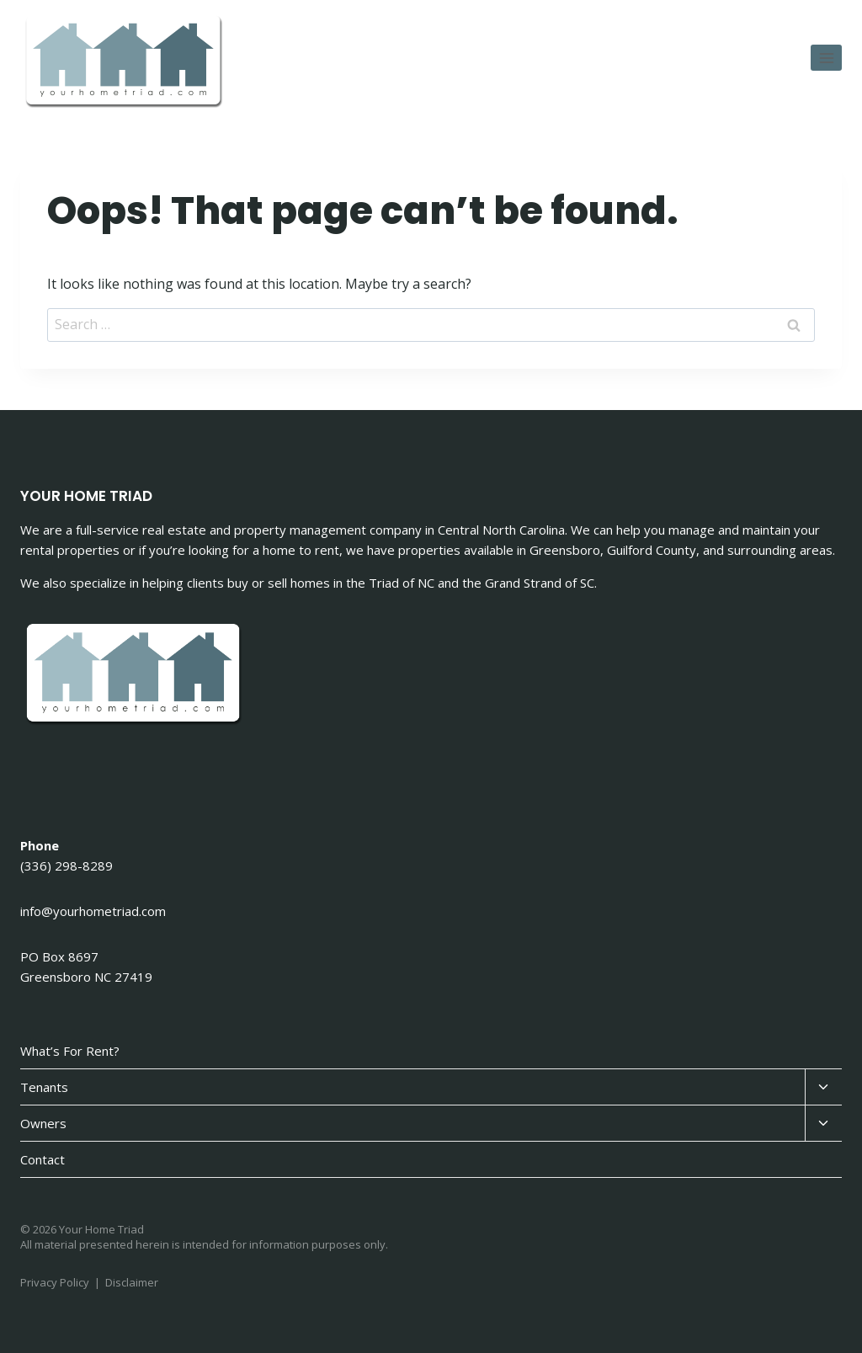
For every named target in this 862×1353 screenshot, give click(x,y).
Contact (42, 1159)
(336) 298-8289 (66, 865)
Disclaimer (131, 1282)
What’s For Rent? (70, 1050)
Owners (43, 1123)
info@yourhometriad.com (93, 911)
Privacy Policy (54, 1282)
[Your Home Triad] (125, 62)
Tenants (44, 1087)
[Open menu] (826, 58)
